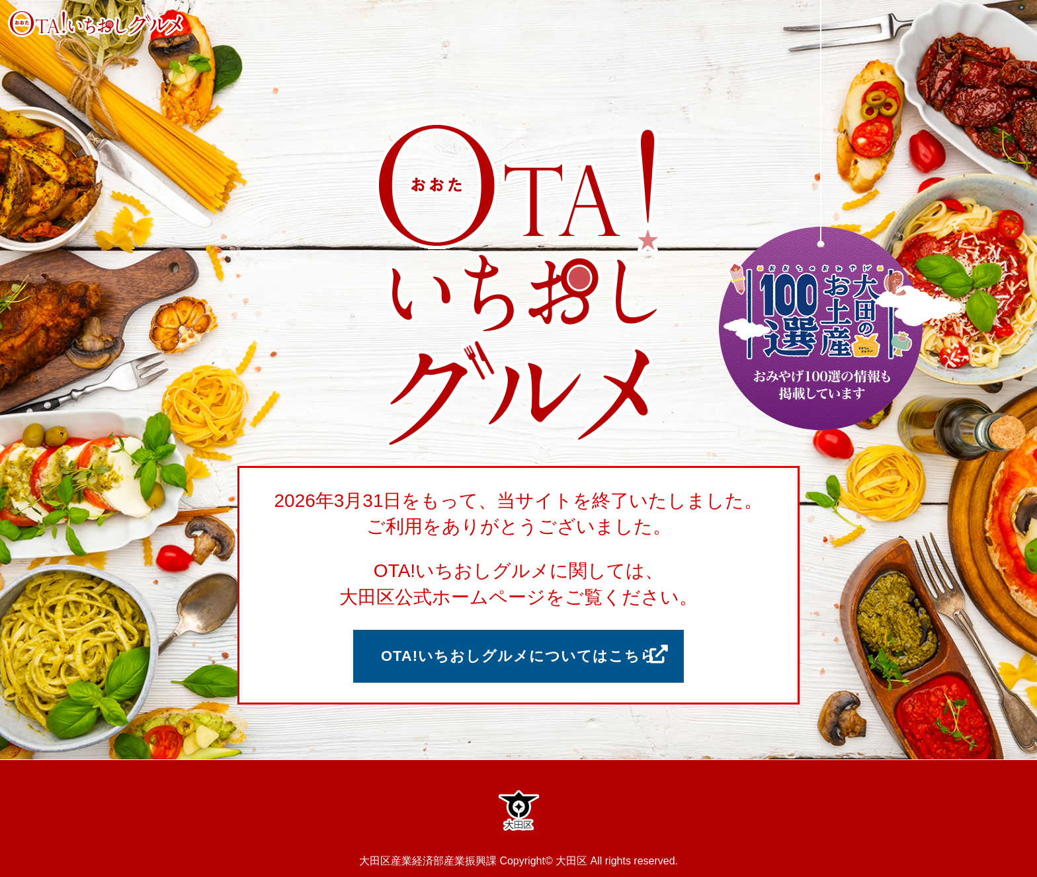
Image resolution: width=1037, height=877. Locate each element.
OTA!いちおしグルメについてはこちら (518, 656)
